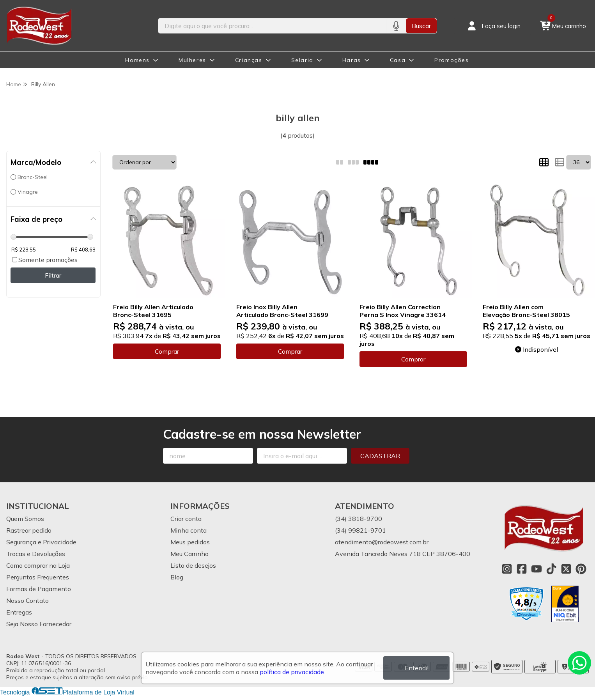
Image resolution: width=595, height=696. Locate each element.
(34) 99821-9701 (360, 530)
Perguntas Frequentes (37, 577)
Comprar (167, 351)
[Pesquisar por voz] (396, 25)
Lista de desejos (193, 565)
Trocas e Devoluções (35, 554)
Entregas (19, 612)
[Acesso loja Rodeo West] (493, 26)
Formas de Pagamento (38, 589)
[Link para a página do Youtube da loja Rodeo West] (536, 568)
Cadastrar (380, 456)
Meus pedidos (190, 542)
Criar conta (186, 518)
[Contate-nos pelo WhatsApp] (579, 663)
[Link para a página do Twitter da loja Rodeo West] (566, 568)
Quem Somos (25, 518)
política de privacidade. (292, 672)
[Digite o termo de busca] (272, 25)
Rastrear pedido (28, 530)
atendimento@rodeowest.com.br (382, 542)
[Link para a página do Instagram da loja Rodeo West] (506, 568)
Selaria (302, 60)
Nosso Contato (27, 600)
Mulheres (192, 60)
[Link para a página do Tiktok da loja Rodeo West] (551, 568)
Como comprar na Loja (38, 565)
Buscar (421, 26)
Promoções (451, 60)
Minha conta (188, 530)
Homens (137, 60)
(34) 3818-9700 (358, 518)
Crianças (248, 60)
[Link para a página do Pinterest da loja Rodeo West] (581, 568)
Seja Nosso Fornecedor (38, 624)
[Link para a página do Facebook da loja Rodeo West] (521, 568)
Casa (398, 60)
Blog (176, 577)
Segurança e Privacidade (41, 542)
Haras (351, 60)
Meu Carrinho (189, 554)
